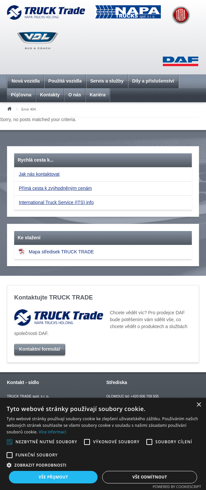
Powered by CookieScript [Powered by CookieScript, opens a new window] (177, 486)
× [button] (198, 404)
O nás (74, 94)
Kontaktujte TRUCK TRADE (53, 297)
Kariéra (97, 94)
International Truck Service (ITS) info (56, 202)
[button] (103, 465)
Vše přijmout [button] (53, 477)
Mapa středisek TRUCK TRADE (56, 251)
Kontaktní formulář (39, 349)
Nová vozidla (26, 81)
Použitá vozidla (65, 81)
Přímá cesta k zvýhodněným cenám (55, 188)
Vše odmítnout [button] (149, 477)
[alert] (103, 444)
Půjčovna (21, 94)
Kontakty (50, 94)
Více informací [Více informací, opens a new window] (52, 432)
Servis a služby (107, 81)
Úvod (9, 108)
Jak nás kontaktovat (39, 174)
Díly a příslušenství (153, 81)
